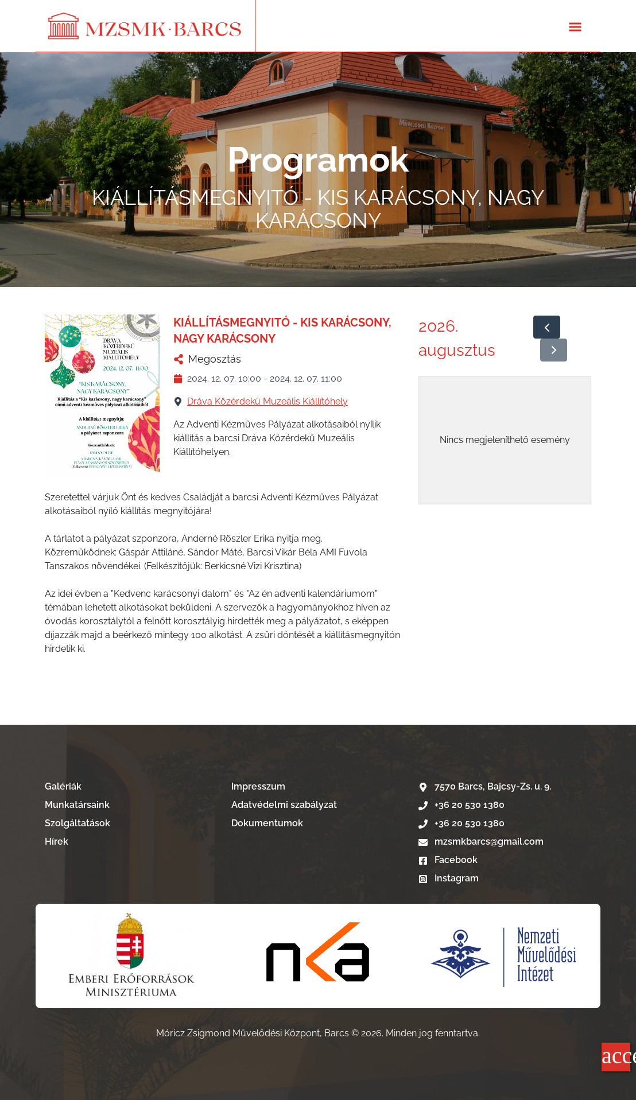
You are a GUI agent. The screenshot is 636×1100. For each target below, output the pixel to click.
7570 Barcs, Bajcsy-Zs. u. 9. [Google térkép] (484, 786)
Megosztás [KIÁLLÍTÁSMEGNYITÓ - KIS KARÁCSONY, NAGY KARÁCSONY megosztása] (207, 359)
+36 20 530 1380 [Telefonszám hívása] (461, 804)
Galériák (63, 786)
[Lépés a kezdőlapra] (145, 25)
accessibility (616, 1055)
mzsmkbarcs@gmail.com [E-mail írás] (481, 841)
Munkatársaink (77, 804)
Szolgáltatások (77, 823)
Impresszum (258, 786)
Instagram (448, 878)
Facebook (448, 859)
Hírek (56, 841)
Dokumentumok (267, 823)
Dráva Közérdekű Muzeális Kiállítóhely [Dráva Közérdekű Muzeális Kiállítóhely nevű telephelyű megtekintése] (267, 401)
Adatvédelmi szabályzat (284, 804)
